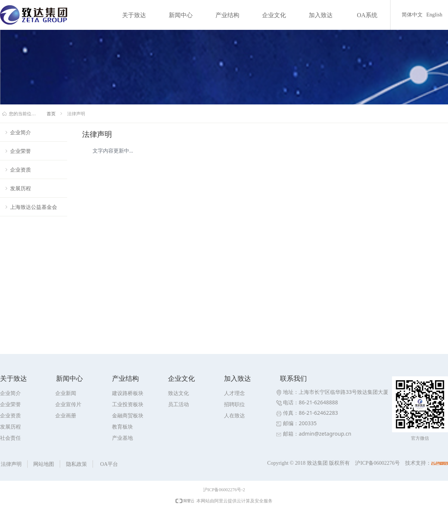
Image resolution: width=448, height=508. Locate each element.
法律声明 (76, 113)
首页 (51, 113)
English (434, 15)
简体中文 (412, 15)
